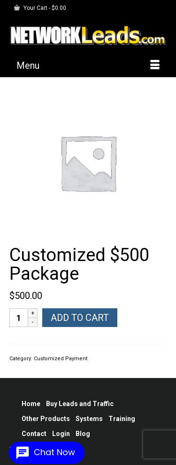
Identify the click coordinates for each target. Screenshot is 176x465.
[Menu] (88, 65)
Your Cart (40, 8)
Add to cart (80, 317)
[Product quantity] (18, 317)
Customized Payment (60, 359)
